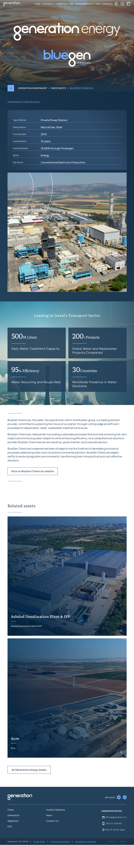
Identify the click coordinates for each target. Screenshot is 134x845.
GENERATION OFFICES (111, 811)
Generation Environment (33, 88)
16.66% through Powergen (57, 162)
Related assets (22, 520)
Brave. (123, 841)
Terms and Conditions (60, 841)
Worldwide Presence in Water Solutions (94, 398)
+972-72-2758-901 (111, 824)
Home (38, 3)
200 (85, 350)
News (98, 3)
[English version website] (129, 4)
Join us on (110, 797)
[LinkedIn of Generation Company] (119, 797)
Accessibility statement (85, 841)
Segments (61, 3)
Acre (15, 752)
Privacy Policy (39, 841)
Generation (48, 3)
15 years (46, 155)
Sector (16, 169)
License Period (19, 155)
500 (24, 350)
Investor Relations (84, 3)
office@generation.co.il (114, 817)
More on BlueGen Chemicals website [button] (34, 485)
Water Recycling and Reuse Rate (36, 396)
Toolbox (112, 841)
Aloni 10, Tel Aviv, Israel (113, 830)
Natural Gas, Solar (52, 141)
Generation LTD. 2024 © (18, 841)
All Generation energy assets (29, 784)
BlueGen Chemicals (83, 88)
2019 (44, 148)
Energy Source (19, 141)
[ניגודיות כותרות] (117, 4)
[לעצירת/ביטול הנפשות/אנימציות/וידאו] (123, 4)
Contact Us (108, 3)
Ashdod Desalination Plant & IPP (40, 630)
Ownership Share (20, 162)
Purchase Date (19, 148)
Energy (45, 169)
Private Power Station (54, 134)
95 (25, 383)
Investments (59, 88)
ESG (72, 3)
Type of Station (19, 134)
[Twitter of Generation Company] (125, 797)
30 (84, 383)
